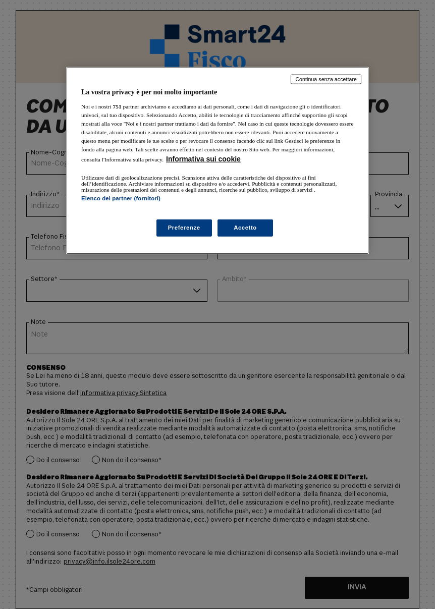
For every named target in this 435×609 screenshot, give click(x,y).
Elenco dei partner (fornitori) (120, 198)
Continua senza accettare (326, 79)
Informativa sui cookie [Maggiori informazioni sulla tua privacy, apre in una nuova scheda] (203, 159)
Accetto (245, 228)
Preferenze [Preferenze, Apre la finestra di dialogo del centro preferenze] (184, 228)
